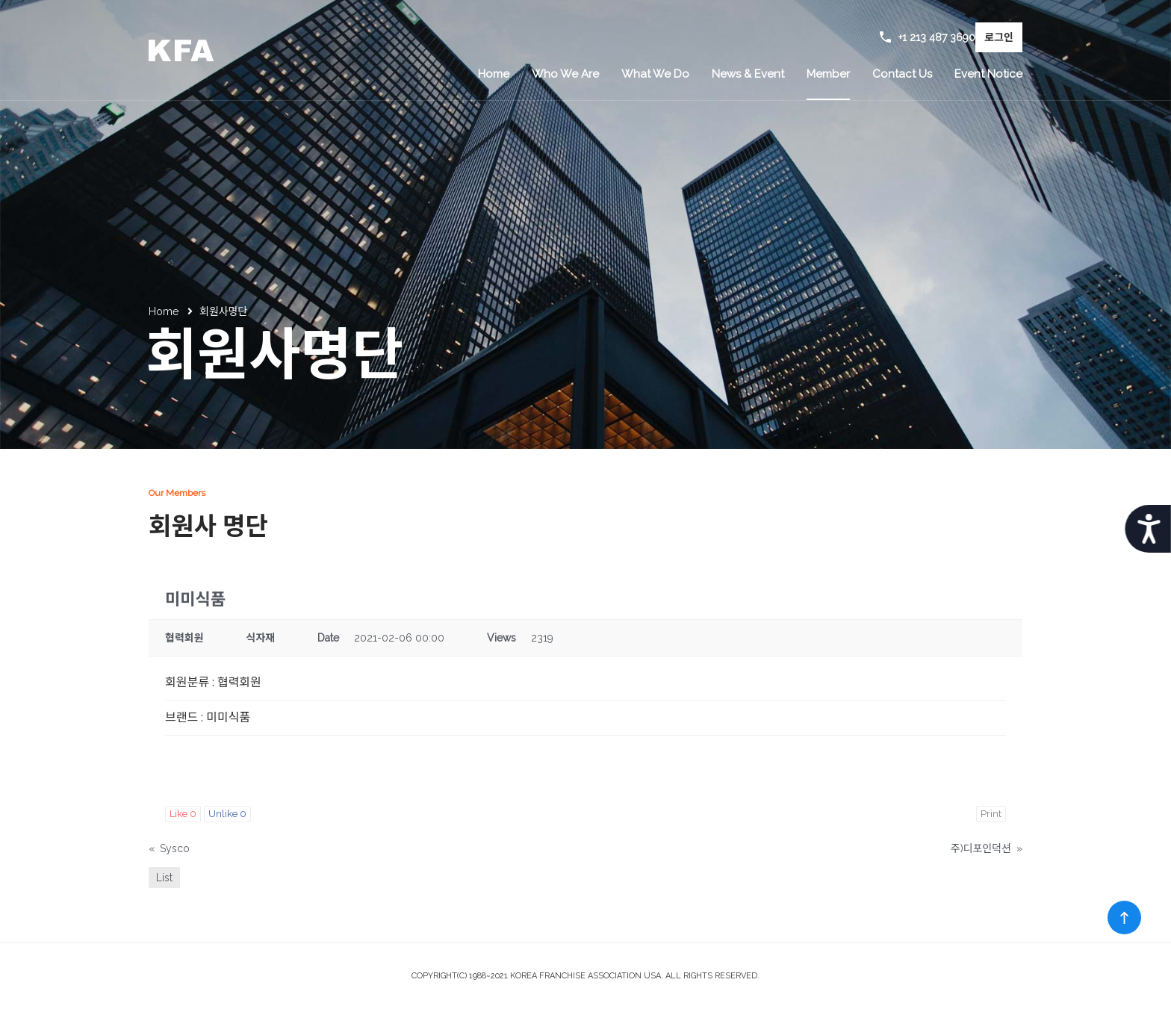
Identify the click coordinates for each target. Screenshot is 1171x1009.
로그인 (998, 37)
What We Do (655, 74)
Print (991, 813)
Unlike (227, 813)
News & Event (748, 74)
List (164, 878)
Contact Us (902, 74)
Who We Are (565, 74)
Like (183, 813)
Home (493, 74)
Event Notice (988, 74)
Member (828, 74)
